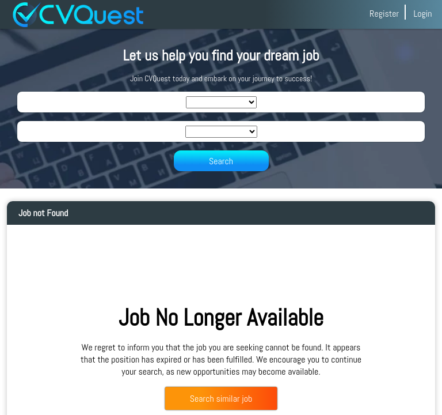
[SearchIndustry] (221, 102)
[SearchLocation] (221, 132)
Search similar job (221, 399)
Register (384, 13)
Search (221, 161)
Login (422, 13)
